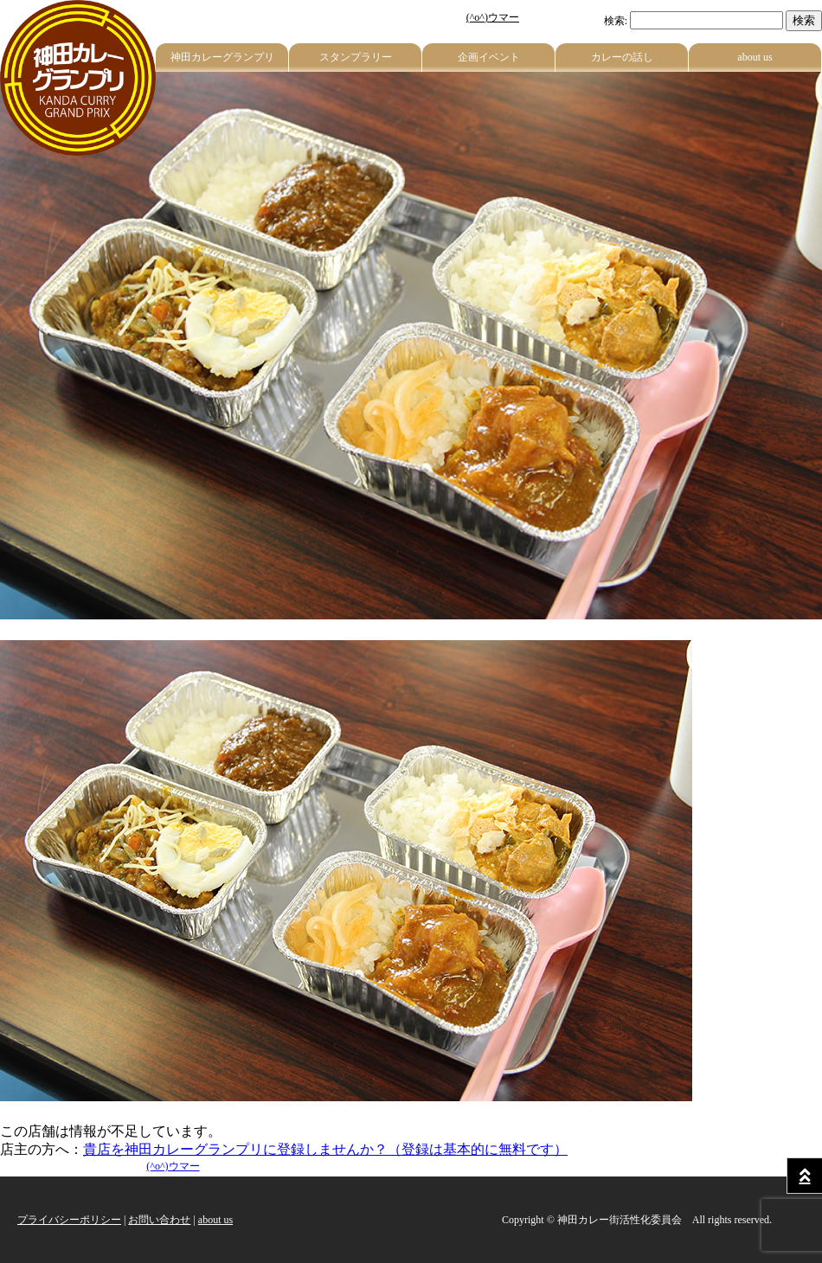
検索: (615, 21)
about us (754, 57)
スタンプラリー (355, 57)
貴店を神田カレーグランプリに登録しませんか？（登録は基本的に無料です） (325, 1149)
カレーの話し (622, 57)
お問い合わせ (159, 1220)
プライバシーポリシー (69, 1220)
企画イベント (489, 57)
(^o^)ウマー (492, 17)
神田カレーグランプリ (222, 57)
